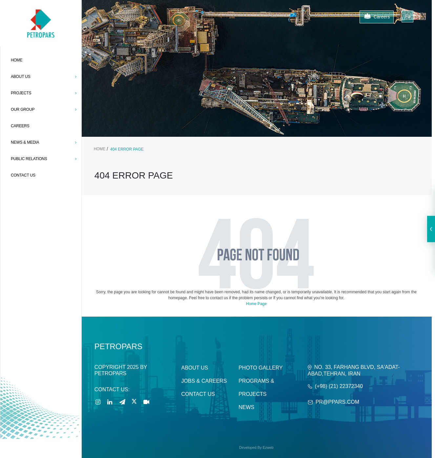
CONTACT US (23, 175)
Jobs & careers (204, 381)
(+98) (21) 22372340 (339, 386)
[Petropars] (40, 10)
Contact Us (198, 394)
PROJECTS (43, 93)
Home (16, 60)
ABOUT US (43, 76)
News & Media (43, 142)
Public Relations (43, 159)
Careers (376, 17)
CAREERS (20, 126)
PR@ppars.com (337, 402)
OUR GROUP (43, 109)
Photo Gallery (260, 368)
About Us (194, 368)
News (246, 407)
